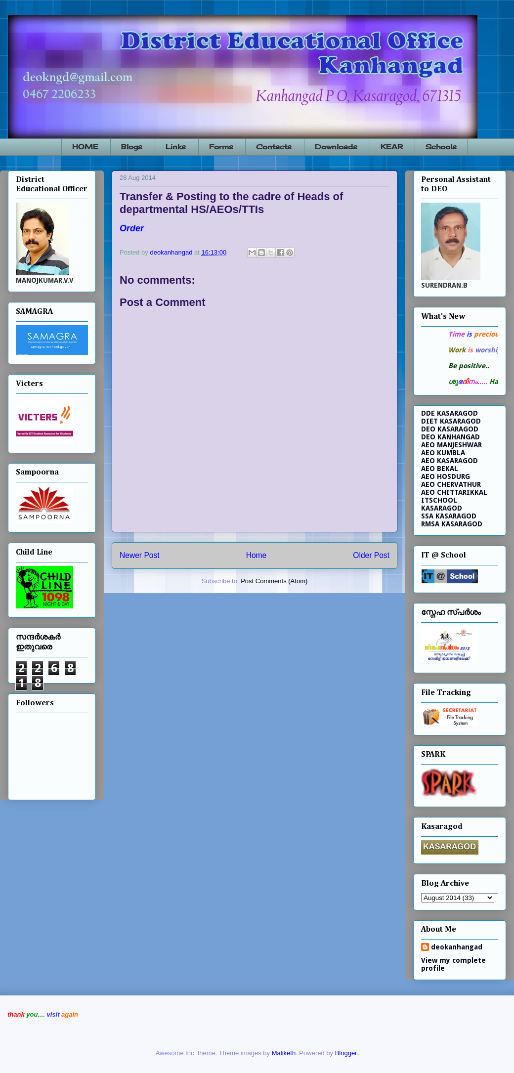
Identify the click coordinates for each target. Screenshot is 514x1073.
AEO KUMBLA (443, 453)
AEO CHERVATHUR (451, 484)
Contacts (274, 146)
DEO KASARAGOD (449, 429)
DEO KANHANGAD (450, 437)
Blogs (131, 146)
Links (176, 146)
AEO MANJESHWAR (451, 445)
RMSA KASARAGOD (451, 524)
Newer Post (140, 555)
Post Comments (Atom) (274, 581)
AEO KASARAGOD (449, 461)
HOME (85, 146)
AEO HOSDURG (445, 476)
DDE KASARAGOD (449, 413)
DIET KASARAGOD (451, 421)
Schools (441, 146)
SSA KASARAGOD (448, 516)
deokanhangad (456, 947)
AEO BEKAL (439, 468)
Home (256, 555)
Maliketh (284, 1053)
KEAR (392, 146)
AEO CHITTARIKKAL (454, 492)
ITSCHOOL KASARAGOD (441, 504)
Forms (221, 146)
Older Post (371, 555)
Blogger (346, 1053)
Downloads (336, 146)
